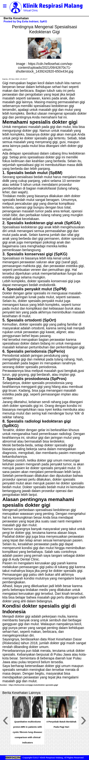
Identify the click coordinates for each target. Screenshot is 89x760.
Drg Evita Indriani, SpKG (32, 21)
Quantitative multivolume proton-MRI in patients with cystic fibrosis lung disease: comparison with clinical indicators (27, 732)
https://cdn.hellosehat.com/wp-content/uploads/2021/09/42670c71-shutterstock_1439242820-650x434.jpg (44, 67)
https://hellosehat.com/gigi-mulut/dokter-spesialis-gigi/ (33, 685)
